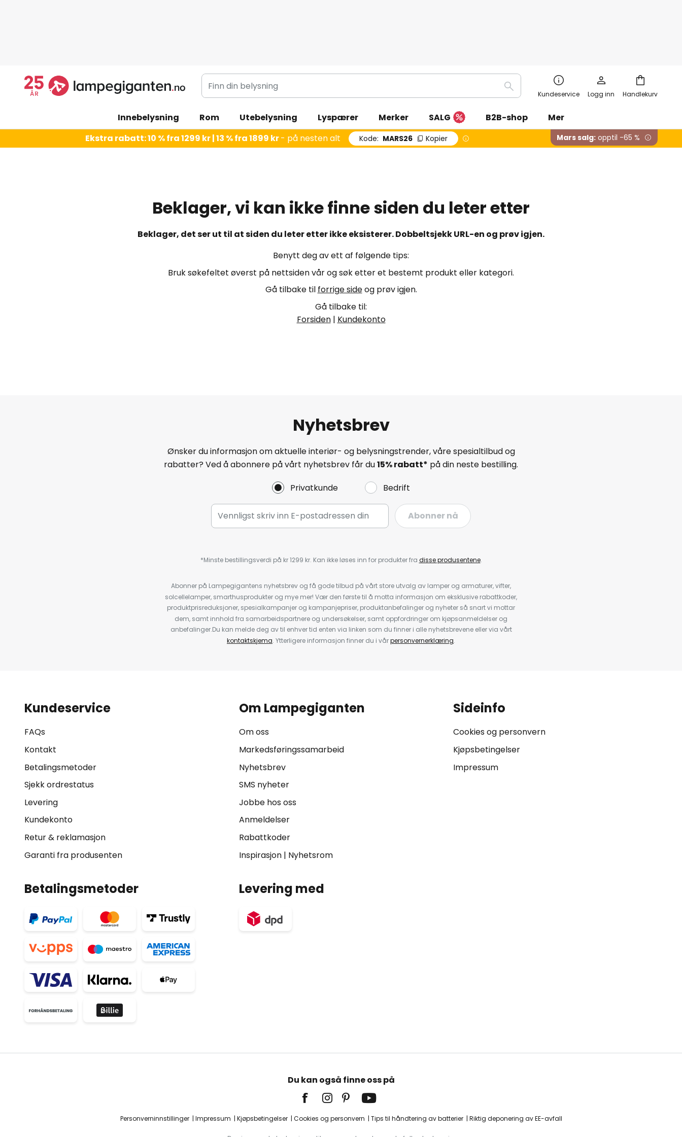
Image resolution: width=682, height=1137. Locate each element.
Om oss (254, 678)
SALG (447, 65)
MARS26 (403, 85)
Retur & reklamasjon (65, 784)
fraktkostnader (356, 1096)
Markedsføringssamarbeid (291, 696)
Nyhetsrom (310, 802)
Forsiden (314, 266)
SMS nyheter (264, 731)
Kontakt (40, 696)
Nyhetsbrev (262, 714)
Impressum (475, 714)
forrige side (340, 236)
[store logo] (104, 32)
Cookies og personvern (499, 678)
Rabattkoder (264, 784)
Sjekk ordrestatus (59, 731)
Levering (41, 749)
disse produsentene (450, 506)
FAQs (34, 678)
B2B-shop (507, 64)
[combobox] (361, 32)
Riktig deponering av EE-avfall (515, 1065)
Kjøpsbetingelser (486, 696)
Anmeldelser (264, 766)
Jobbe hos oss (267, 749)
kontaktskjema (249, 587)
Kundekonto (361, 266)
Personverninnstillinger (154, 1065)
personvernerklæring (422, 587)
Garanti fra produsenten (73, 802)
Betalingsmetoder (60, 714)
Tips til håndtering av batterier (417, 1065)
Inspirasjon (260, 802)
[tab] (126, 728)
